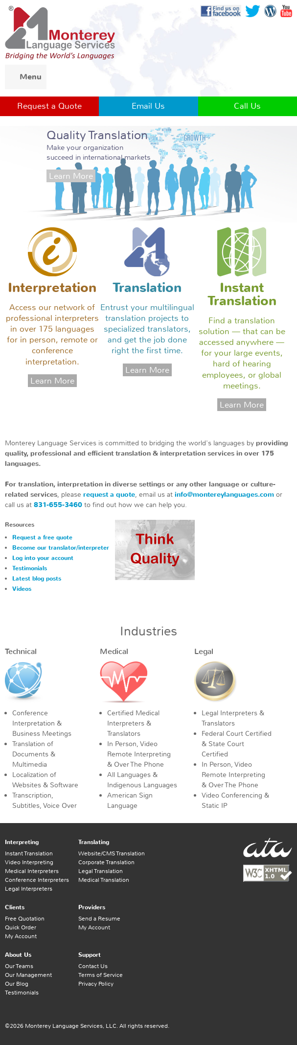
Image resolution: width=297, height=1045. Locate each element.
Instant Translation (29, 853)
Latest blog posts (36, 579)
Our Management (28, 975)
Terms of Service (100, 975)
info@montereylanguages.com (224, 494)
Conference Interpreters (37, 880)
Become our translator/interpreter (60, 548)
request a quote (109, 494)
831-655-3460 (58, 505)
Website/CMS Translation (111, 853)
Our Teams (19, 966)
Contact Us (93, 966)
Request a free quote (42, 537)
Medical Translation (103, 880)
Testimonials (29, 568)
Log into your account (42, 558)
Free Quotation (25, 919)
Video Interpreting (29, 862)
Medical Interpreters (32, 871)
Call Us (247, 105)
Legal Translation (100, 871)
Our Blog (16, 984)
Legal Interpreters (28, 889)
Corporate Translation (106, 862)
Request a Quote (49, 105)
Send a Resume (99, 919)
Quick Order (20, 927)
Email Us (148, 105)
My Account (21, 936)
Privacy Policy (96, 984)
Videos (21, 589)
